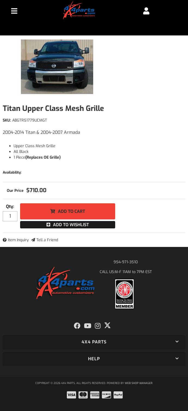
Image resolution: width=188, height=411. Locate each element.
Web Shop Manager (138, 383)
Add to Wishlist (71, 225)
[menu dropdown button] (14, 11)
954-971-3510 (126, 262)
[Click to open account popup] (146, 11)
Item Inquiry (18, 240)
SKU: (7, 120)
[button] (94, 342)
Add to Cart (71, 211)
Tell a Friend (47, 240)
